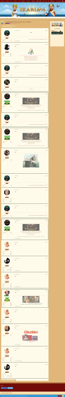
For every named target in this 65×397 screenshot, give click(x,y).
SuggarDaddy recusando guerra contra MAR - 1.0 (31, 56)
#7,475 (46, 274)
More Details (59, 395)
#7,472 (46, 220)
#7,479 (46, 348)
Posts (3, 107)
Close (63, 395)
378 (13, 26)
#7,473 (46, 242)
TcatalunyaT (13, 23)
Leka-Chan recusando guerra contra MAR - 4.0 (31, 59)
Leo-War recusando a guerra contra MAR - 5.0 (30, 60)
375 (9, 26)
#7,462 (46, 44)
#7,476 (46, 290)
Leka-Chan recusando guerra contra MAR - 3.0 (31, 58)
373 (5, 26)
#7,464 (46, 79)
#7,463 (46, 65)
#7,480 (46, 364)
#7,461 (46, 30)
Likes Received (4, 106)
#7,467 (46, 129)
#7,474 (46, 258)
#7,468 (46, 150)
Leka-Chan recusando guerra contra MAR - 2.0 (31, 57)
